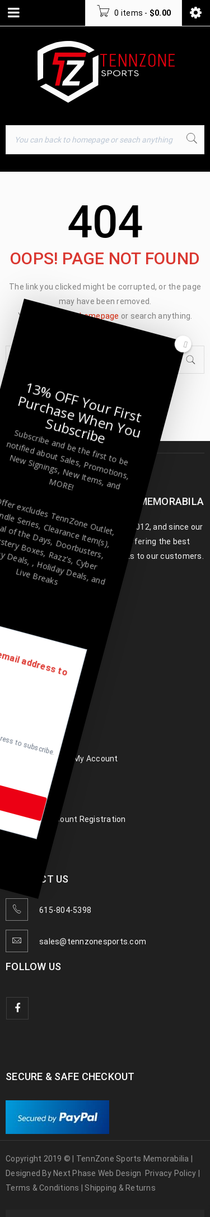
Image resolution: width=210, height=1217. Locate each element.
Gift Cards (25, 778)
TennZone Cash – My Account (62, 758)
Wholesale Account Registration (66, 819)
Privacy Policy (171, 1173)
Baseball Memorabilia (45, 637)
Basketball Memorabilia (49, 677)
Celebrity (22, 718)
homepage (99, 315)
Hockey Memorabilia (43, 698)
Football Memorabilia (44, 657)
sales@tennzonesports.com (92, 941)
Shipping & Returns (120, 1187)
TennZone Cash (35, 738)
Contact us (27, 799)
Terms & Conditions (43, 1187)
